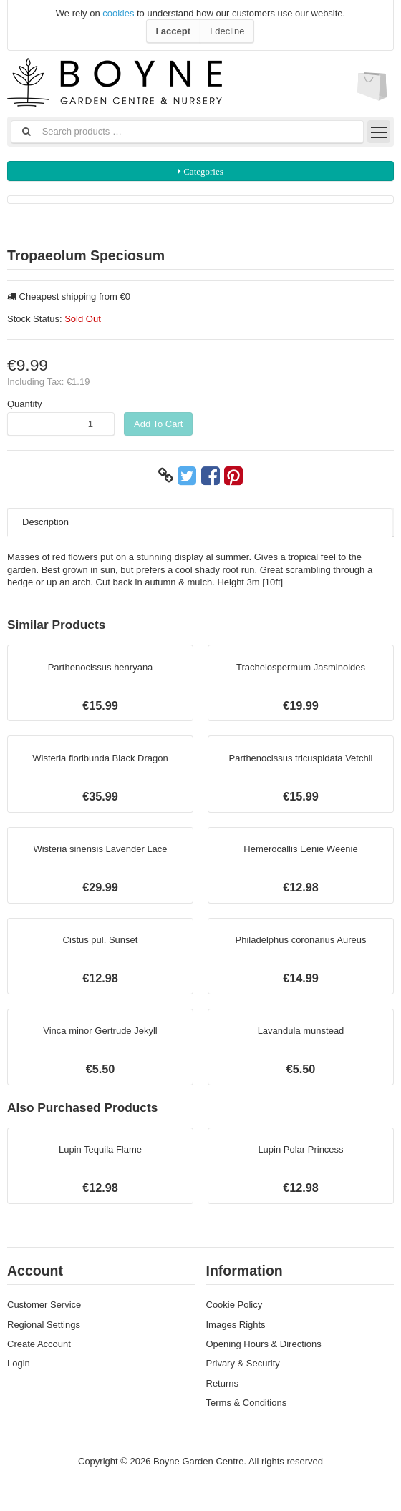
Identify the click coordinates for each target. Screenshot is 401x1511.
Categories (202, 171)
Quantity (24, 403)
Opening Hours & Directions (264, 1344)
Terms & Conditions (246, 1402)
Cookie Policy (234, 1304)
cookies (118, 13)
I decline (227, 31)
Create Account (39, 1344)
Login (18, 1363)
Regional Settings (43, 1324)
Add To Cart (158, 424)
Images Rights (236, 1324)
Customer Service (44, 1304)
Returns (222, 1383)
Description (45, 522)
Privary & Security (243, 1363)
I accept (173, 31)
